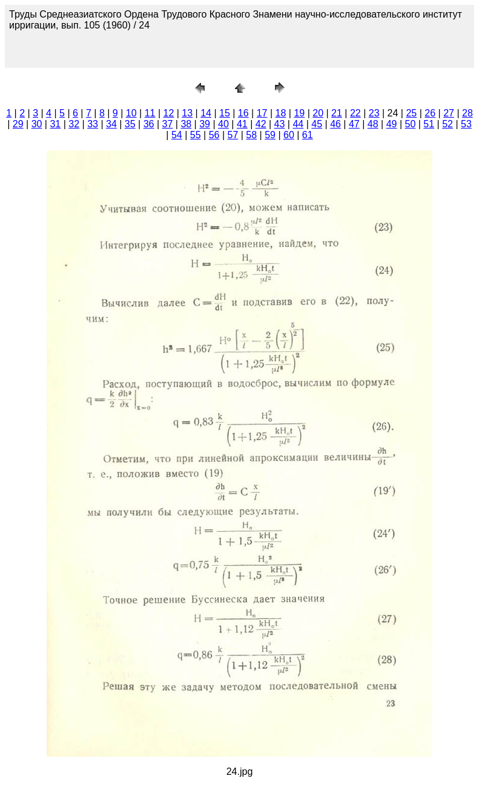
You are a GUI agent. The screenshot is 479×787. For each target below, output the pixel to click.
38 (185, 124)
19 (299, 113)
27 (448, 113)
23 (374, 113)
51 (428, 124)
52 (447, 124)
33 (92, 124)
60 (288, 135)
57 (232, 135)
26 (429, 113)
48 (373, 124)
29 (18, 124)
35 (130, 124)
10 (131, 113)
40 (223, 124)
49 (391, 124)
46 (335, 124)
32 (73, 124)
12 (168, 113)
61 (307, 135)
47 (354, 124)
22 (355, 113)
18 (281, 113)
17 (262, 113)
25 (411, 113)
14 (205, 113)
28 (467, 113)
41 (242, 124)
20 (317, 113)
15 (224, 113)
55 (195, 135)
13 (187, 113)
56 (214, 135)
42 (261, 124)
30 (36, 124)
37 (167, 124)
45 (316, 124)
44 (297, 124)
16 (243, 113)
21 (336, 113)
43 (279, 124)
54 (176, 135)
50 (410, 124)
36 (149, 124)
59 (270, 135)
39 (204, 124)
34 (111, 124)
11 (150, 113)
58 (251, 135)
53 (466, 124)
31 (55, 124)
